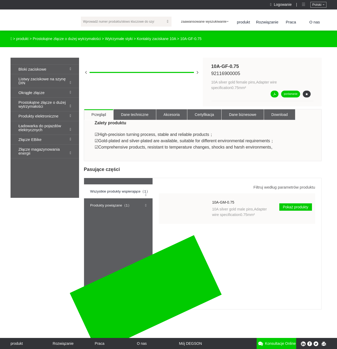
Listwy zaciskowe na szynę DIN (44, 81)
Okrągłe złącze (44, 92)
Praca (291, 22)
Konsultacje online (276, 343)
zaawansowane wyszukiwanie (205, 21)
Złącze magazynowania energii (44, 151)
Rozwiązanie (267, 22)
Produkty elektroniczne (44, 116)
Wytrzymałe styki (119, 39)
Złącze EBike (44, 139)
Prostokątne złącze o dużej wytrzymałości (67, 39)
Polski (318, 5)
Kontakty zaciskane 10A (156, 39)
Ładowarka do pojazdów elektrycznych (44, 128)
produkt (243, 22)
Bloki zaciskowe (44, 69)
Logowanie (281, 4)
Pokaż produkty (296, 207)
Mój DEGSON (190, 343)
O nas (314, 22)
